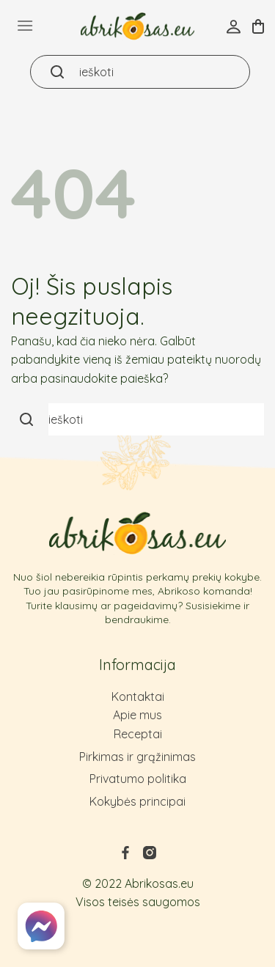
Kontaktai (137, 696)
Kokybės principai (137, 801)
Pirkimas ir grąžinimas (137, 756)
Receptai (138, 734)
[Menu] (25, 25)
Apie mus (137, 714)
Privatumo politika (137, 778)
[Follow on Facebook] (125, 857)
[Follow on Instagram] (149, 857)
